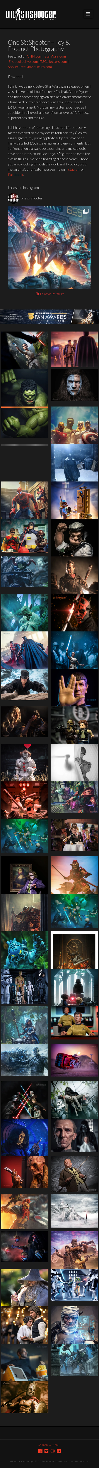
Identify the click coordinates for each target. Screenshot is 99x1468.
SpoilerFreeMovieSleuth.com (30, 67)
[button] (88, 14)
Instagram (72, 169)
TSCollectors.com (53, 61)
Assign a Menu (49, 1445)
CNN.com (34, 56)
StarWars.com (55, 56)
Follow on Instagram (50, 294)
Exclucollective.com (23, 61)
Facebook (15, 174)
